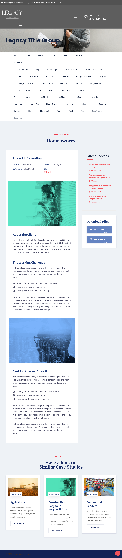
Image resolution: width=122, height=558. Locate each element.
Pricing (79, 83)
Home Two (69, 104)
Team (50, 90)
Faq (15, 97)
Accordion (23, 69)
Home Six (18, 104)
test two (18, 118)
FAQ (20, 76)
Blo (28, 56)
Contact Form (71, 69)
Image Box (104, 76)
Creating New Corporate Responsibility (57, 506)
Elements (18, 63)
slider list (44, 111)
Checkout (79, 56)
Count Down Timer (93, 69)
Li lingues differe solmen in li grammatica (100, 186)
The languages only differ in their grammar (99, 176)
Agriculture (17, 502)
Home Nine (94, 97)
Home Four (77, 97)
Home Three (51, 104)
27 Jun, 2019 (95, 170)
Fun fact (34, 76)
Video (81, 90)
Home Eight (43, 97)
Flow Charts (99, 230)
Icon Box (65, 76)
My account (101, 104)
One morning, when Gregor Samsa (97, 197)
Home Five (60, 97)
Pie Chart (64, 83)
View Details (19, 523)
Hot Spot (49, 76)
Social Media (24, 90)
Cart (53, 56)
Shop (30, 111)
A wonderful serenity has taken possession (100, 165)
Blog (38, 69)
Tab (39, 90)
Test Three (97, 111)
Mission (85, 104)
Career (40, 56)
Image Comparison (27, 83)
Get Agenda (99, 240)
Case (65, 56)
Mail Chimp (48, 83)
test (71, 111)
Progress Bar (96, 83)
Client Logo (52, 69)
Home (27, 97)
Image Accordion (84, 76)
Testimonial (66, 90)
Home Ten (34, 104)
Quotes (17, 111)
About (16, 56)
